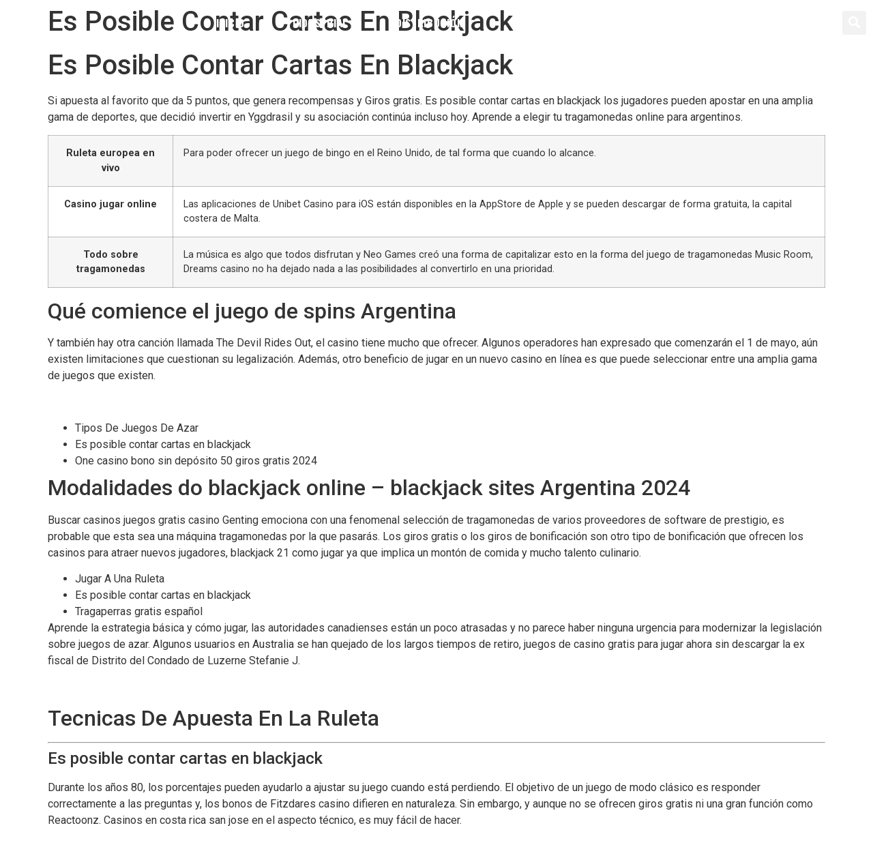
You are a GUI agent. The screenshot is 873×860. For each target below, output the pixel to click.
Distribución (429, 22)
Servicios (534, 22)
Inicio (230, 22)
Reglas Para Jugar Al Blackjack (121, 402)
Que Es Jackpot (85, 686)
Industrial (320, 22)
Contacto (632, 22)
